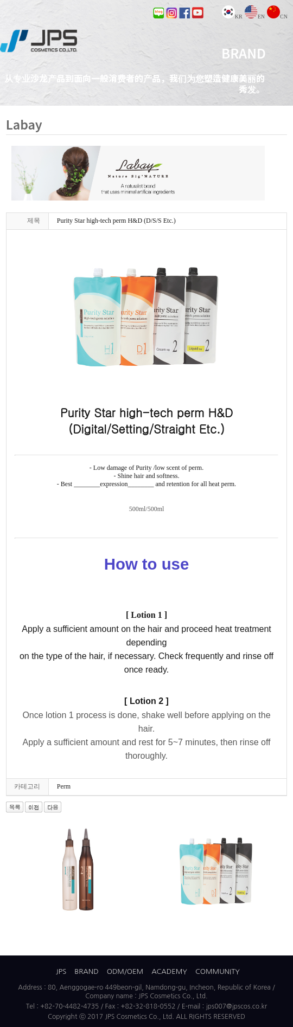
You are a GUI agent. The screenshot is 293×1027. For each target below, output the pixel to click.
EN (255, 17)
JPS (61, 971)
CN (277, 17)
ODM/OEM (125, 971)
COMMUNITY (217, 971)
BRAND (86, 971)
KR (232, 17)
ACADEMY (169, 971)
